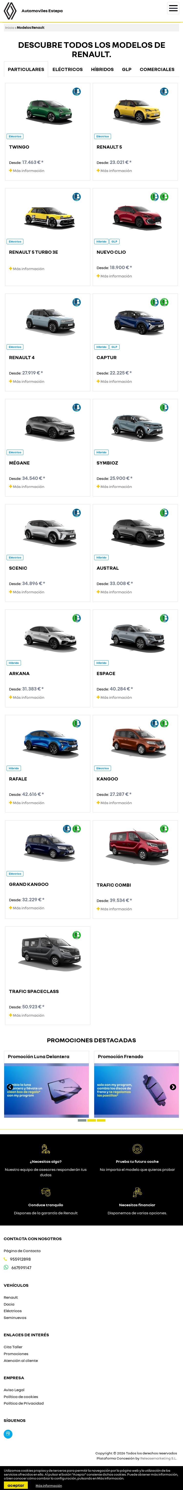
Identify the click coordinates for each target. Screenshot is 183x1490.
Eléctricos (13, 1310)
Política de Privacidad (24, 1403)
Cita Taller (13, 1346)
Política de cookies (21, 1396)
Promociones (16, 1353)
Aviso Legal (14, 1389)
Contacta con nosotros (33, 1238)
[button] (82, 1120)
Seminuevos (15, 1317)
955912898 (20, 1259)
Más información (26, 170)
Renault (11, 1297)
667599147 (21, 1267)
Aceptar (16, 1485)
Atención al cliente (21, 1360)
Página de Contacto (22, 1250)
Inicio (9, 27)
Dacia (9, 1304)
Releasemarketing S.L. (158, 1458)
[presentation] (10, 1088)
